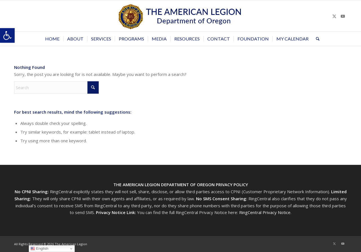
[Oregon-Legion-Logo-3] (180, 16)
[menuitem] (52, 39)
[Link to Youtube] (342, 16)
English (39, 248)
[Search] (316, 39)
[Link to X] (334, 16)
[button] (7, 35)
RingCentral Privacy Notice (264, 212)
